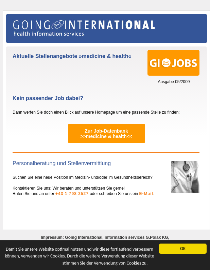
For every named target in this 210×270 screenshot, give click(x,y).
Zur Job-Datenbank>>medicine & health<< (107, 133)
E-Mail (146, 193)
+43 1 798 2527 (72, 193)
